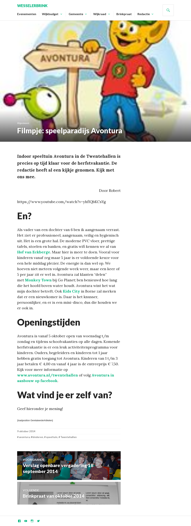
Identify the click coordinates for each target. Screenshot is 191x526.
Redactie (143, 14)
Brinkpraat (124, 14)
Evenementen (26, 14)
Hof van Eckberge (33, 252)
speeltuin (51, 437)
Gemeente (76, 14)
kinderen (37, 437)
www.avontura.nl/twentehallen (47, 375)
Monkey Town (38, 280)
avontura (24, 437)
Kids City (71, 291)
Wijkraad (99, 14)
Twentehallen (68, 437)
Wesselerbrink (32, 5)
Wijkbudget (50, 14)
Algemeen (23, 123)
